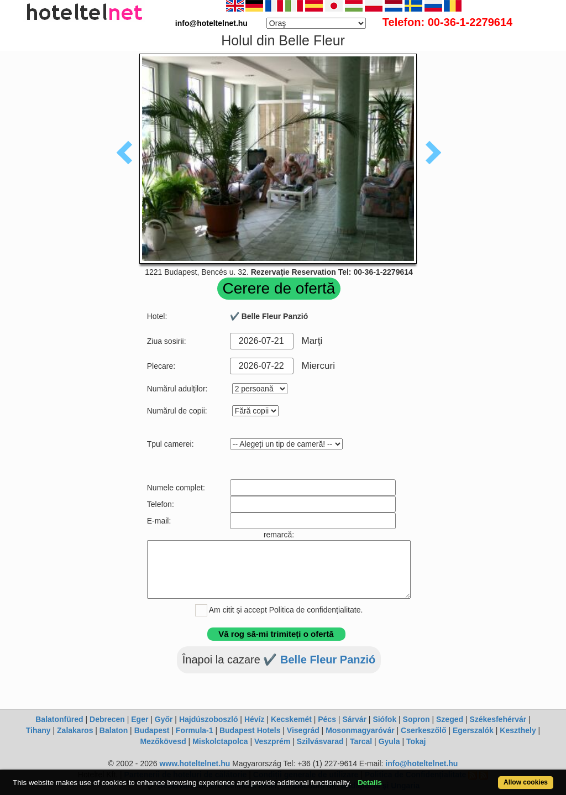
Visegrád (303, 730)
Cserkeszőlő (423, 730)
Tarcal (361, 741)
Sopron (416, 719)
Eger (139, 719)
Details (370, 782)
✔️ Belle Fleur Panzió (319, 659)
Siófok (384, 719)
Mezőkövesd (163, 741)
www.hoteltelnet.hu (194, 763)
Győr (164, 719)
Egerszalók (473, 730)
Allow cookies (526, 782)
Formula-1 (194, 730)
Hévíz (254, 719)
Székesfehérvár (497, 719)
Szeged (449, 719)
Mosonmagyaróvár (360, 730)
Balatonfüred (59, 719)
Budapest (152, 730)
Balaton (113, 730)
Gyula (389, 741)
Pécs (327, 719)
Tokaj (416, 741)
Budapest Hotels (249, 730)
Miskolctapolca (220, 741)
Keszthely (518, 730)
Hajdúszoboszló (208, 719)
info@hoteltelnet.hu (421, 763)
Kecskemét (291, 719)
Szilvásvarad (320, 741)
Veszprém (272, 741)
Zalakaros (75, 730)
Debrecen (107, 719)
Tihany (38, 730)
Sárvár (354, 719)
